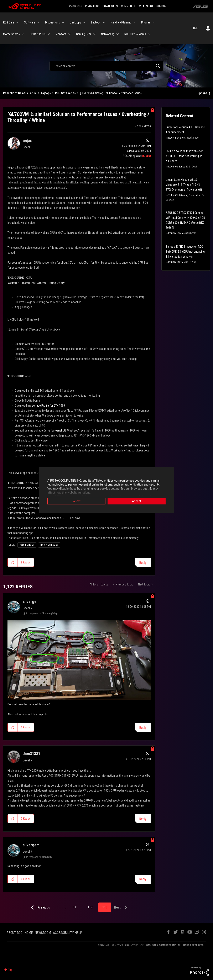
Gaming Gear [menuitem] (83, 34)
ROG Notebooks (49, 545)
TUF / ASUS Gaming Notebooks (184, 195)
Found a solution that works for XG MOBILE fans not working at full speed (184, 156)
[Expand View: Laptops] (104, 22)
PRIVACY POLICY (134, 945)
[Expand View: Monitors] (69, 34)
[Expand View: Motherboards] (23, 34)
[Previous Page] (39, 908)
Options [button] (202, 93)
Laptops (46, 93)
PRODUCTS (75, 6)
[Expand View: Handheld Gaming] (134, 22)
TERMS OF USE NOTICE (110, 945)
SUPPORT (162, 6)
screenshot (58, 430)
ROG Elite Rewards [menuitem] (135, 34)
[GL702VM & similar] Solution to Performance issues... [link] (112, 93)
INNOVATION (92, 6)
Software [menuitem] (29, 22)
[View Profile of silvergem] (31, 601)
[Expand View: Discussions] (63, 22)
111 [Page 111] (75, 907)
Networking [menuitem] (107, 34)
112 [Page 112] (90, 907)
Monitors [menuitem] (61, 34)
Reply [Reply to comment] (142, 728)
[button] (12, 562)
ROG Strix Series (65, 93)
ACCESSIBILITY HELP (67, 933)
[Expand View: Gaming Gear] (94, 34)
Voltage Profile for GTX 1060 (48, 405)
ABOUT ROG (14, 933)
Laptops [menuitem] (96, 22)
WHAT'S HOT (146, 6)
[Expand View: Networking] (117, 34)
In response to (42, 613)
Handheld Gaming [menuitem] (121, 22)
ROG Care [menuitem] (8, 22)
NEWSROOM (43, 933)
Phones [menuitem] (145, 22)
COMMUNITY (128, 6)
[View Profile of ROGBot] (146, 156)
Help (195, 28)
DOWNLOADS (110, 6)
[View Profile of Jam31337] (31, 753)
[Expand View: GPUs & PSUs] (49, 34)
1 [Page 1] (58, 907)
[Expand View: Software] (38, 22)
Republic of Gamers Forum (20, 93)
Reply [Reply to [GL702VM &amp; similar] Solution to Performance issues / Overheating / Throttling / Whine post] (142, 563)
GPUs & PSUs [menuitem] (38, 34)
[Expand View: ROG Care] (17, 22)
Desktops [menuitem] (75, 22)
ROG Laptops (27, 545)
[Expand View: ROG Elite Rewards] (149, 34)
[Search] (106, 66)
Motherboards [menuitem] (11, 34)
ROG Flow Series (176, 166)
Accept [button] (136, 501)
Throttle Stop (36, 329)
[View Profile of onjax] (27, 140)
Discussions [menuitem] (52, 22)
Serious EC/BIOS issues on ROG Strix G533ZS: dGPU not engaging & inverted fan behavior (185, 251)
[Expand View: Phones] (153, 22)
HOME (29, 933)
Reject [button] (76, 501)
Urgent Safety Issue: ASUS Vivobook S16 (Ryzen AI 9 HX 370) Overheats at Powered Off (184, 184)
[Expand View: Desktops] (84, 22)
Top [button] (10, 969)
